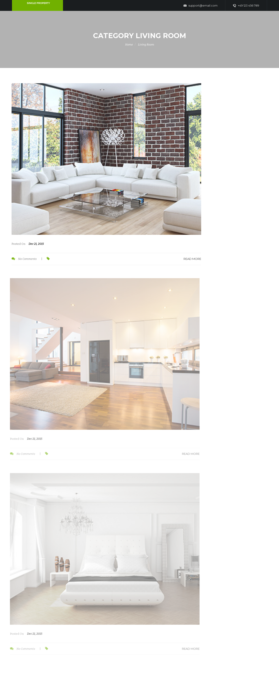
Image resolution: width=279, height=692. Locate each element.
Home (129, 44)
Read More (192, 259)
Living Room (146, 44)
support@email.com (201, 6)
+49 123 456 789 (246, 6)
